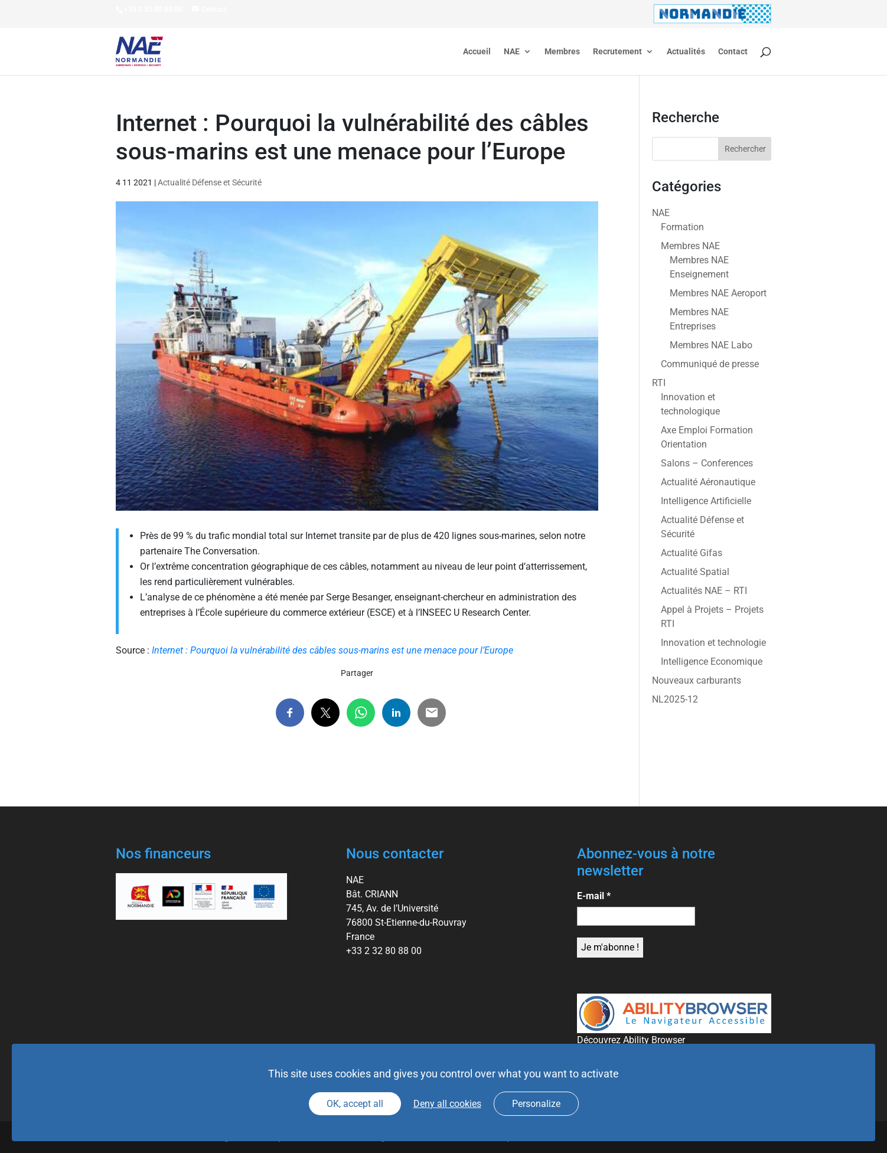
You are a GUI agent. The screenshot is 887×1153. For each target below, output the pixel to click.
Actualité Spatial (695, 571)
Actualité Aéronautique (708, 482)
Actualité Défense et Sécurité (210, 182)
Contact (733, 51)
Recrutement (617, 51)
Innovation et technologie (713, 642)
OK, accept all (355, 1103)
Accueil (477, 51)
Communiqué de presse (710, 364)
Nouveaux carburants (696, 680)
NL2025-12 (675, 699)
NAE (512, 51)
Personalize (536, 1103)
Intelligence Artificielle (706, 501)
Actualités (686, 51)
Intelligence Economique (711, 661)
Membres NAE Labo (711, 345)
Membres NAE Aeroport (718, 293)
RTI (659, 382)
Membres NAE (690, 245)
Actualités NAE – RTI (704, 590)
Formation (682, 227)
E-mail (594, 896)
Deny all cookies (447, 1103)
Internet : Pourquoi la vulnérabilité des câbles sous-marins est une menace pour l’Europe (332, 650)
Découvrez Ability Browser (631, 1040)
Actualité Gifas (691, 552)
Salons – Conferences (707, 463)
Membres (562, 51)
